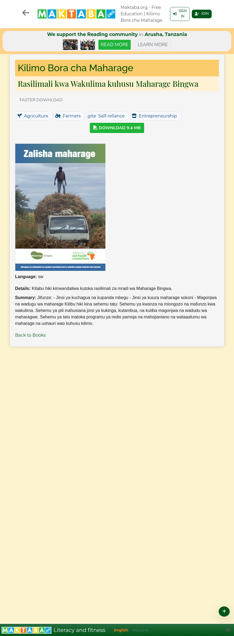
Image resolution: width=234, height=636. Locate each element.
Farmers (68, 115)
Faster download (41, 100)
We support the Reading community (92, 34)
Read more (115, 44)
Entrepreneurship (154, 115)
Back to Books (30, 335)
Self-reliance (106, 115)
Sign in (176, 14)
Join (200, 14)
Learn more (152, 44)
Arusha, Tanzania (166, 34)
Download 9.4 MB (117, 128)
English (121, 630)
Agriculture (32, 115)
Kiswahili (141, 630)
